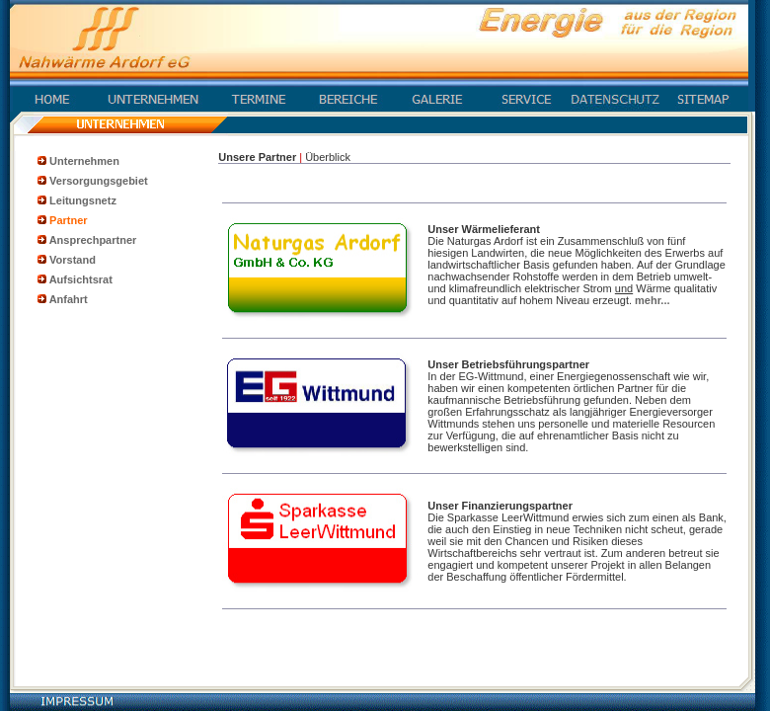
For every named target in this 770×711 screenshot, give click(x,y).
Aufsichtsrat (81, 279)
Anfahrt (68, 299)
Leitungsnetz (82, 200)
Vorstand (72, 260)
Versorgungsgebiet (98, 181)
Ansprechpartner (93, 240)
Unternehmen (84, 161)
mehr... (652, 300)
